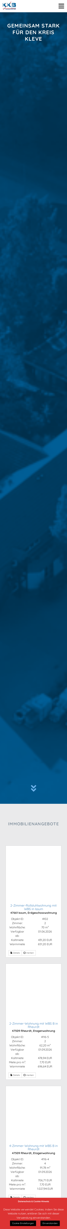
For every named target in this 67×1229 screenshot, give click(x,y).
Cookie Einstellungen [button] (23, 1223)
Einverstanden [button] (50, 1223)
